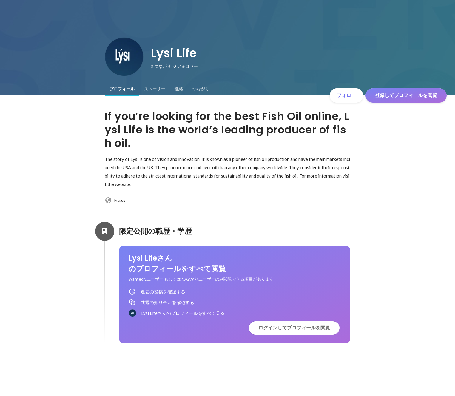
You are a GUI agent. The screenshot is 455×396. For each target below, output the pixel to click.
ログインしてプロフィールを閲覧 (294, 327)
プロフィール (122, 89)
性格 (179, 89)
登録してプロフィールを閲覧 (406, 95)
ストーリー (154, 89)
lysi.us (115, 200)
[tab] (122, 89)
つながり (200, 89)
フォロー (346, 95)
